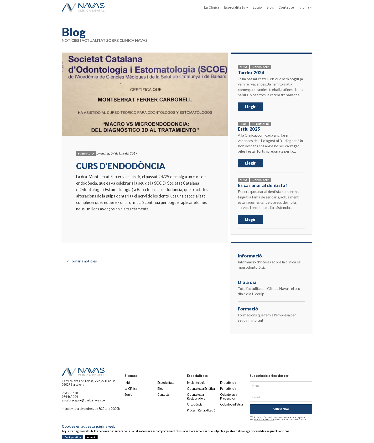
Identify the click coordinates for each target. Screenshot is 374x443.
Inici (127, 382)
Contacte (286, 7)
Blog (270, 7)
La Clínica (211, 7)
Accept (91, 437)
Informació (260, 67)
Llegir (250, 106)
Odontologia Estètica (201, 388)
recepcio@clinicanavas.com (88, 400)
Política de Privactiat (264, 419)
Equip (257, 7)
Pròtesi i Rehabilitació (201, 410)
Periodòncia (228, 388)
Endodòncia (228, 382)
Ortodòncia (195, 404)
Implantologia (196, 382)
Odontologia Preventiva (228, 396)
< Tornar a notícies (82, 261)
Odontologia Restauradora (196, 396)
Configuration (72, 437)
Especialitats (236, 7)
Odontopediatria (231, 404)
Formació (86, 153)
